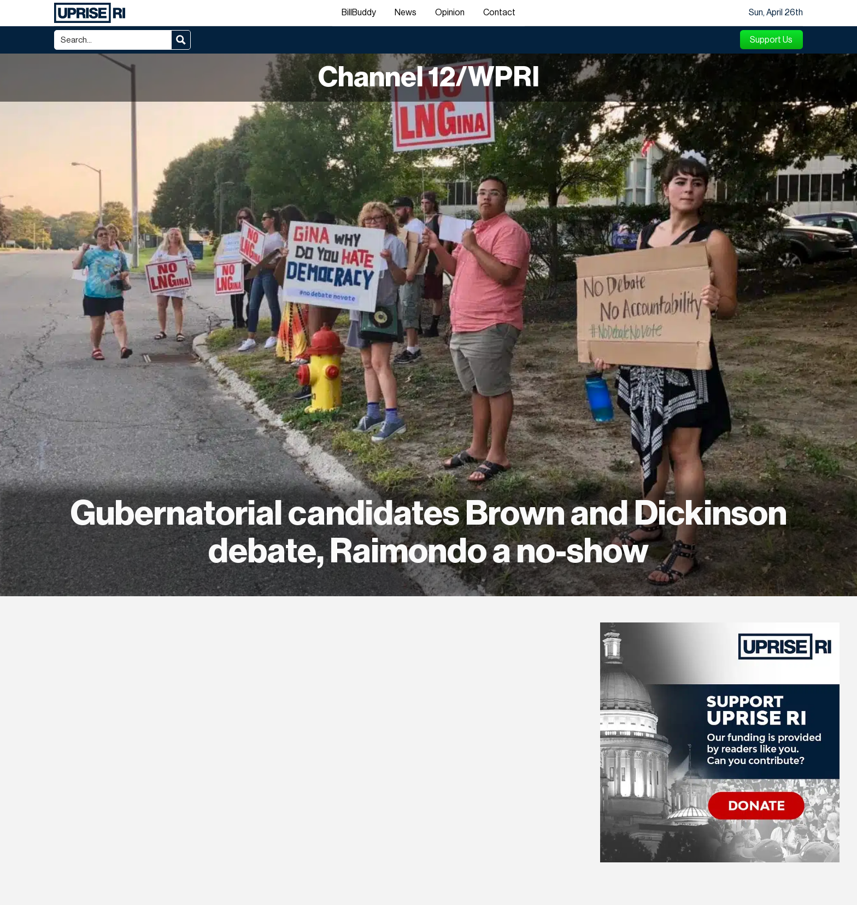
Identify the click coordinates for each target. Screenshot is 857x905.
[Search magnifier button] (181, 40)
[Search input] (114, 40)
